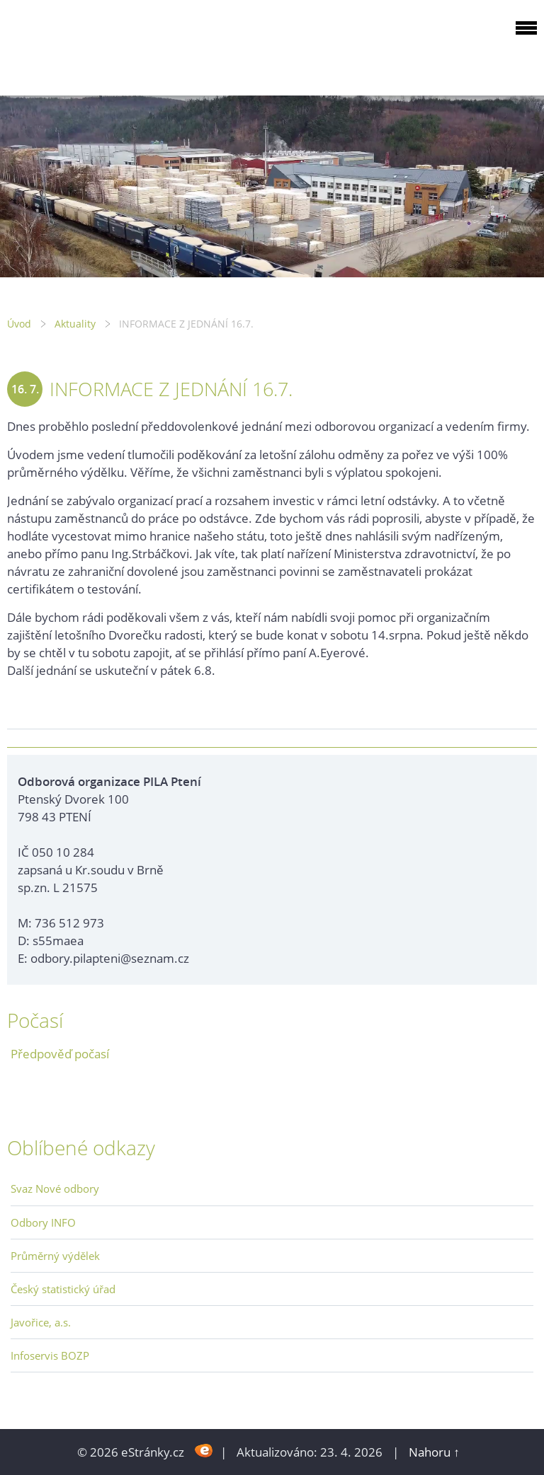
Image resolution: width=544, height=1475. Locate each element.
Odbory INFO (43, 1222)
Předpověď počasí (60, 1054)
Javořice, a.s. (41, 1322)
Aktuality (75, 323)
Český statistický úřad (63, 1289)
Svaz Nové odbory (55, 1188)
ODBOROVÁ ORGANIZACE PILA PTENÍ (96, 45)
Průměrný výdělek (55, 1256)
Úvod (19, 323)
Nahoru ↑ (434, 1452)
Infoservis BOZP (50, 1355)
